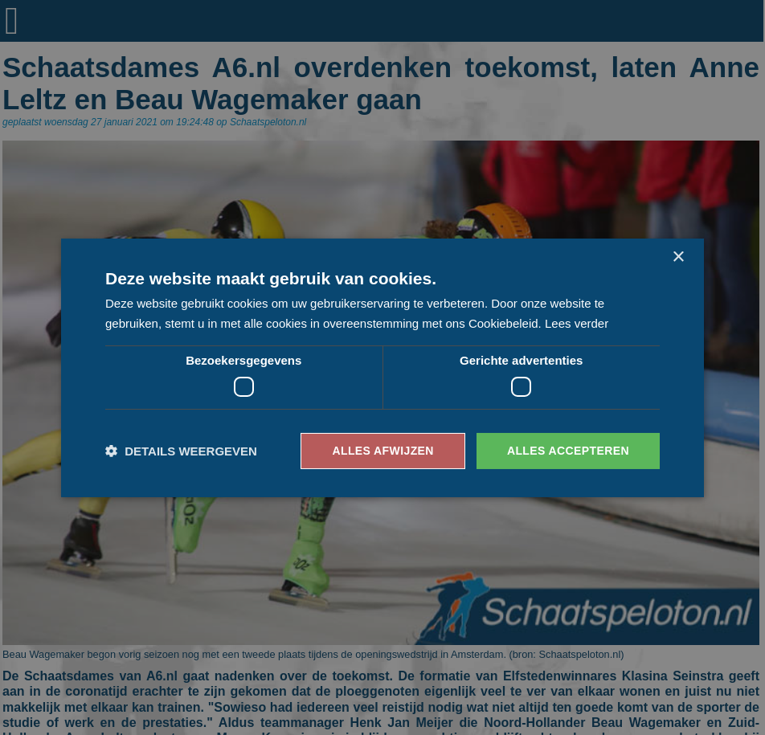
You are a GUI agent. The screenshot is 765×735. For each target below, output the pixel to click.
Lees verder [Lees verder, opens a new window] (576, 323)
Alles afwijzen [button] (382, 450)
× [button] (678, 257)
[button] (181, 451)
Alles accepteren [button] (568, 450)
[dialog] (382, 367)
